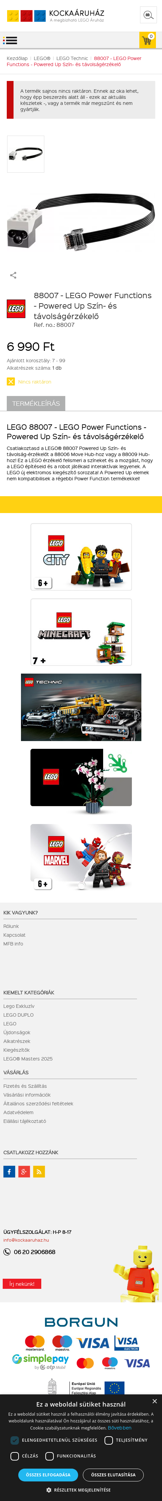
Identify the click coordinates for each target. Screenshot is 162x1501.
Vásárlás (15, 1072)
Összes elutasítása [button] (113, 1475)
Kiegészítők (16, 1050)
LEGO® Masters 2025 (28, 1058)
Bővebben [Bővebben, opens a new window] (120, 1427)
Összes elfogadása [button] (48, 1475)
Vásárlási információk (27, 1095)
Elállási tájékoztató (24, 1121)
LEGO (9, 1023)
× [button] (154, 1401)
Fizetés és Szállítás (25, 1086)
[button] (81, 1489)
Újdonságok (16, 1032)
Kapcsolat (14, 935)
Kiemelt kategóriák (28, 992)
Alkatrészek (16, 1041)
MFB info (13, 943)
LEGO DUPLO (18, 1015)
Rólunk (11, 926)
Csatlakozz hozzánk (30, 1152)
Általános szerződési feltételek (38, 1103)
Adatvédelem (18, 1112)
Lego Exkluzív (18, 1006)
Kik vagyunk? (20, 912)
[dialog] (81, 1447)
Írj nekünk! (21, 1283)
